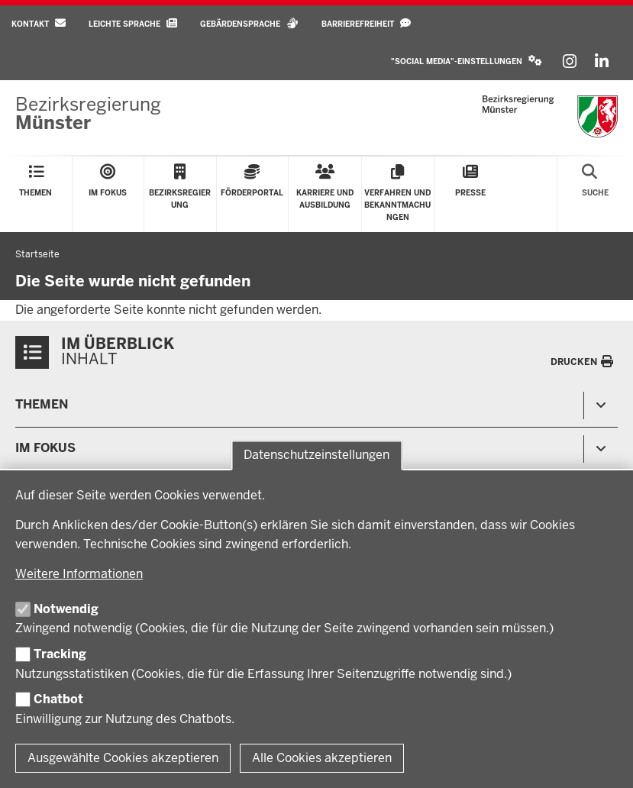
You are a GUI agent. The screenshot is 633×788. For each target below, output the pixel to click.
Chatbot (58, 699)
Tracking (60, 654)
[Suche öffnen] (595, 194)
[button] (466, 61)
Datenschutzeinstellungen (316, 455)
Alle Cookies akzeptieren (322, 758)
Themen (41, 404)
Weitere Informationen (79, 574)
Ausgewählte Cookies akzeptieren (122, 758)
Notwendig (66, 609)
